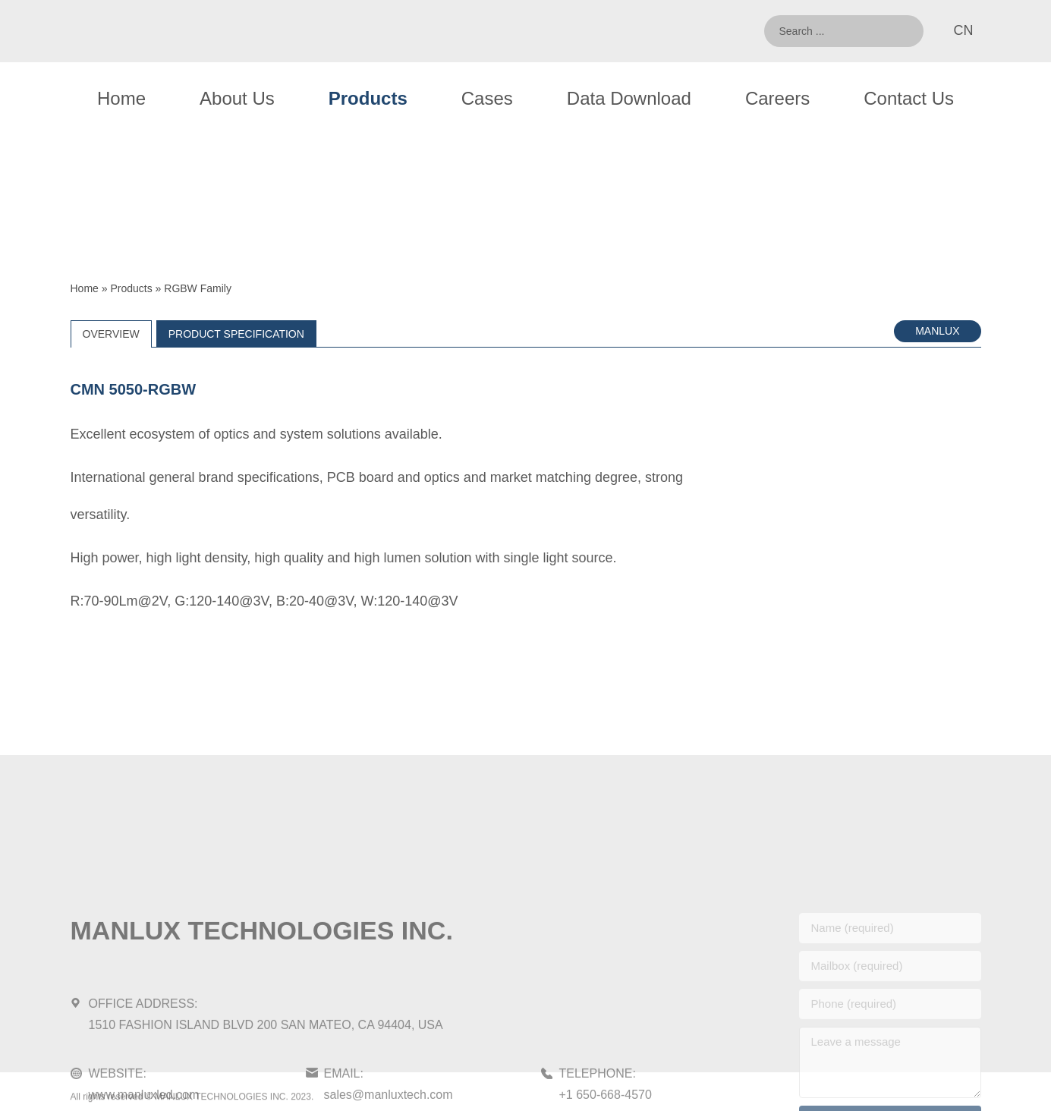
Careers (777, 98)
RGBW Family (197, 288)
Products (368, 98)
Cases (487, 98)
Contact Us (909, 98)
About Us (237, 98)
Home (121, 98)
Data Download (629, 98)
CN (964, 30)
